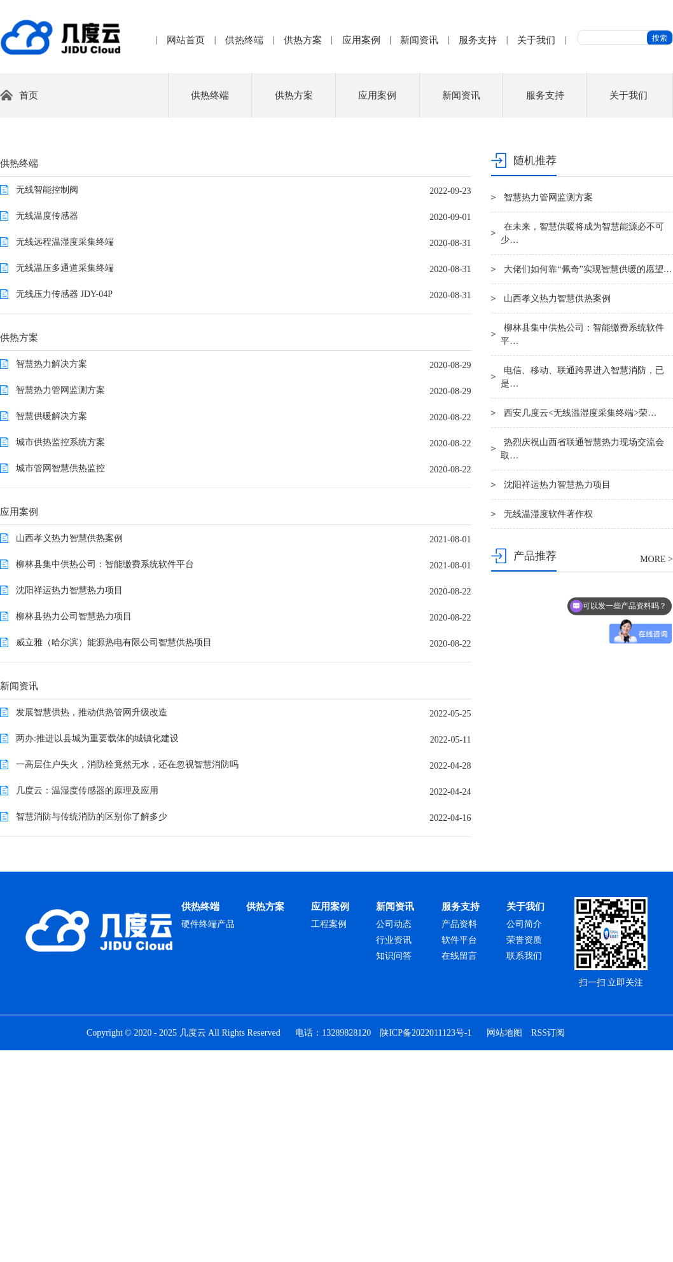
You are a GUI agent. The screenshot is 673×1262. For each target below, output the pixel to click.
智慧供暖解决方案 (51, 628)
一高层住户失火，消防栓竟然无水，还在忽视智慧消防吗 (127, 976)
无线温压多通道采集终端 (65, 479)
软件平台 (459, 1151)
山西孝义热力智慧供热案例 (69, 750)
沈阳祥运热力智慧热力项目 (69, 802)
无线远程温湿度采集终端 (65, 453)
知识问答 (394, 1167)
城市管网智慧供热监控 (60, 680)
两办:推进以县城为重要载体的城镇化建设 (97, 950)
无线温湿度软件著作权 (548, 725)
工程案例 (329, 1136)
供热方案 (303, 40)
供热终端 (244, 40)
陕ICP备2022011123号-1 (425, 1244)
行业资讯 (394, 1151)
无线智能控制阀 (47, 401)
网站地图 (504, 1244)
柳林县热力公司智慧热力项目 (74, 828)
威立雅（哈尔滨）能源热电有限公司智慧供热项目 (114, 854)
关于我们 (536, 40)
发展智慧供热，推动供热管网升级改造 (91, 924)
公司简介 (524, 1136)
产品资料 (459, 1136)
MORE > (656, 771)
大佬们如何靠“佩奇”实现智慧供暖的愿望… (588, 481)
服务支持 (478, 40)
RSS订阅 (548, 1244)
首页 (28, 307)
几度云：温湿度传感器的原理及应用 (87, 1002)
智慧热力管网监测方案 (60, 602)
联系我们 (524, 1167)
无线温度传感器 (47, 427)
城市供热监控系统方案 (60, 654)
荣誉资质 (524, 1151)
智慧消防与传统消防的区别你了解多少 (91, 1028)
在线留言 (459, 1167)
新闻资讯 (419, 40)
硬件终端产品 (208, 1136)
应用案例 (361, 40)
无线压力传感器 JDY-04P (64, 506)
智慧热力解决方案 (51, 575)
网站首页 (186, 40)
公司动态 (394, 1136)
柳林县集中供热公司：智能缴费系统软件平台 (105, 776)
